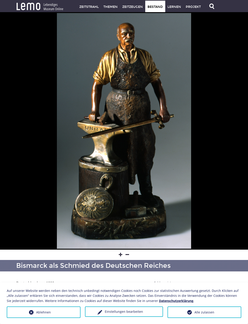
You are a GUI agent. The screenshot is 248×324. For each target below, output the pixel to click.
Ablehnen (43, 312)
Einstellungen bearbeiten (124, 311)
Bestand (155, 7)
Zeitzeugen (132, 7)
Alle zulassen (204, 312)
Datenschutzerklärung (176, 301)
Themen (110, 7)
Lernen (174, 7)
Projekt (193, 7)
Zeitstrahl (89, 7)
